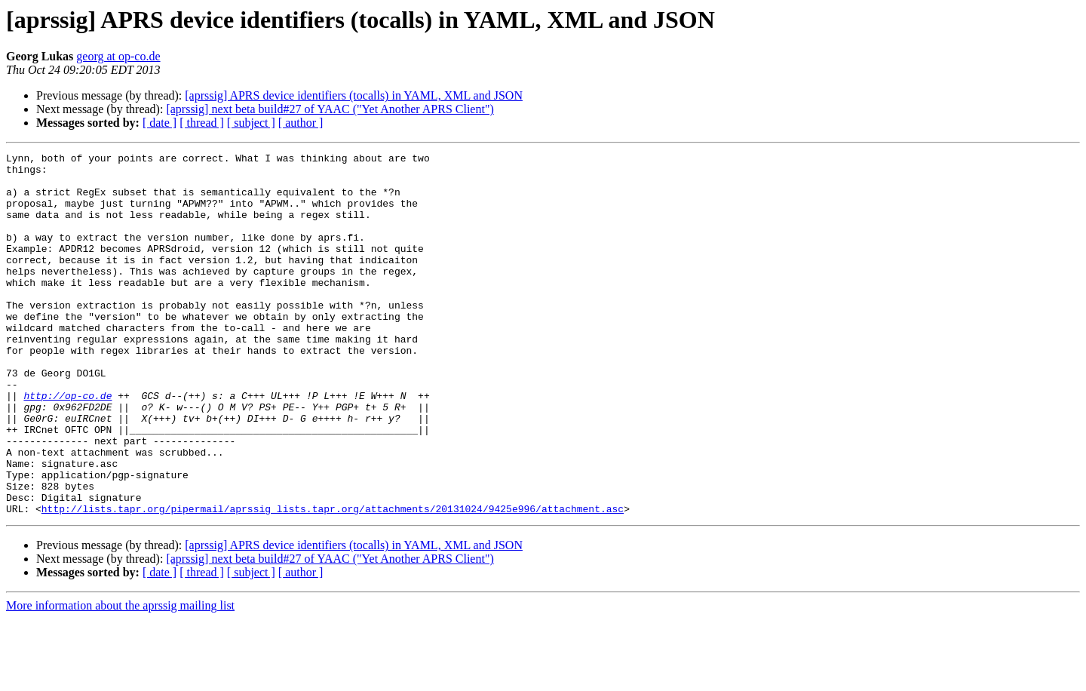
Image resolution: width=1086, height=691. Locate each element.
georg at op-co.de (118, 56)
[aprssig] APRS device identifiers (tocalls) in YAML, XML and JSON (354, 95)
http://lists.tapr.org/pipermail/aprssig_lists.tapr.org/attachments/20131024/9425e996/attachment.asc (332, 581)
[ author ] (301, 122)
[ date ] (159, 122)
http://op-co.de (67, 445)
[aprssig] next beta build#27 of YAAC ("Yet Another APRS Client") (329, 109)
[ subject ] (251, 122)
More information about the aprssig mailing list (120, 677)
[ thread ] (201, 122)
